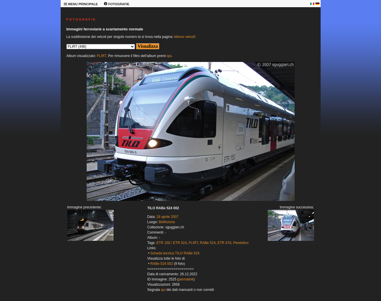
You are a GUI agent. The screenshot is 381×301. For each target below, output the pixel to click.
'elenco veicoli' (184, 37)
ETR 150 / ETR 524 (172, 243)
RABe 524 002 (161, 264)
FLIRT (101, 56)
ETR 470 (224, 243)
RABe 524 (208, 243)
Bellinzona (167, 222)
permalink (186, 279)
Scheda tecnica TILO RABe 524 (175, 253)
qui (169, 56)
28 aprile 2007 (168, 217)
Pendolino (240, 243)
